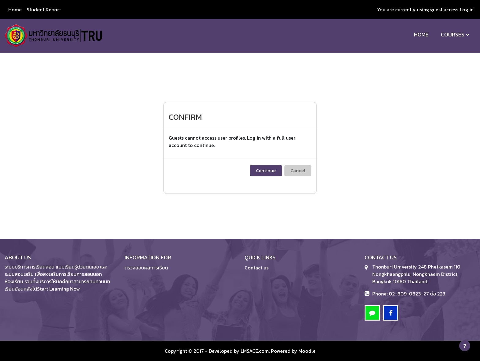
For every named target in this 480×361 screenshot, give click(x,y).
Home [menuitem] (15, 9)
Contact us (256, 267)
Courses (452, 34)
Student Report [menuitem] (44, 9)
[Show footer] (464, 345)
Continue (266, 170)
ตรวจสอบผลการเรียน (146, 267)
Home (421, 34)
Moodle (307, 351)
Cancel (298, 170)
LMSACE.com (255, 351)
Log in (467, 9)
